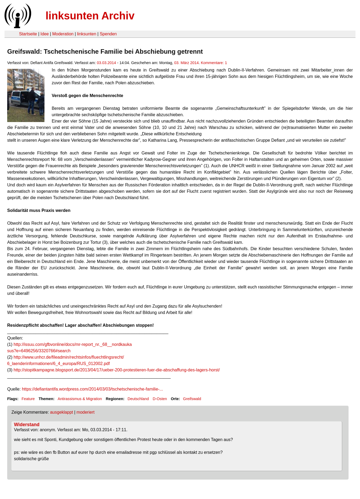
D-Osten (160, 399)
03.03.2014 (106, 63)
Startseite (28, 34)
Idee (44, 34)
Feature (28, 399)
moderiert (85, 412)
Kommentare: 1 (214, 63)
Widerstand (27, 424)
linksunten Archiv (90, 16)
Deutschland (138, 399)
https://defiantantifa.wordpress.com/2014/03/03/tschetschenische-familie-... (92, 389)
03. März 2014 (186, 63)
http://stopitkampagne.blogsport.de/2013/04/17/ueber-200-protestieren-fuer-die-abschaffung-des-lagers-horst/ (117, 370)
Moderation (62, 34)
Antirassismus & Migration (80, 399)
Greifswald (192, 399)
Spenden (108, 34)
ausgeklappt (61, 412)
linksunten (86, 34)
